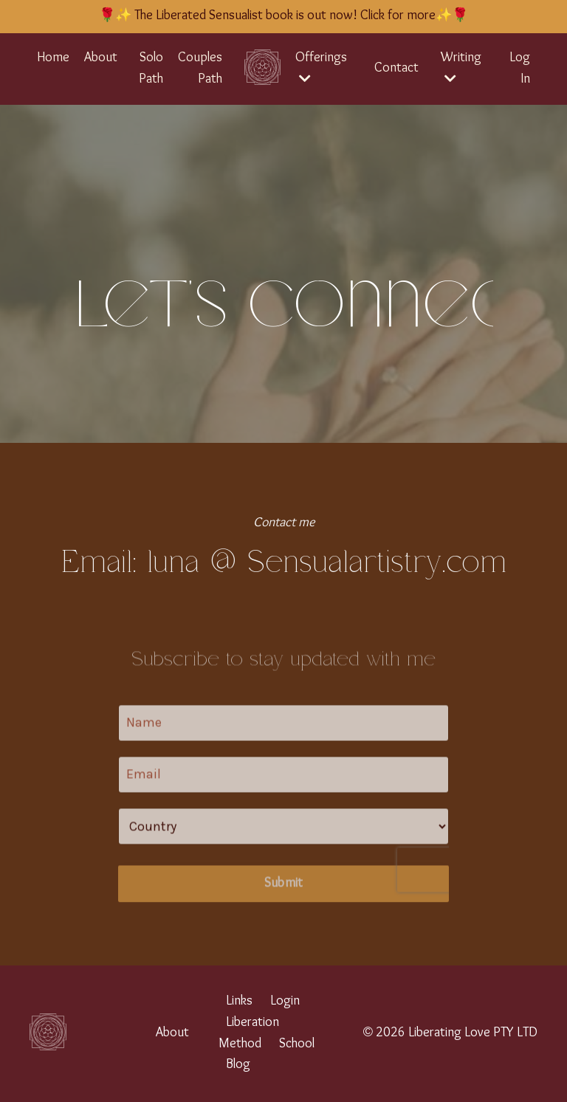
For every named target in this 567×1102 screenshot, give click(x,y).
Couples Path (200, 68)
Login (285, 1001)
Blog (238, 1064)
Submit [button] (283, 903)
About (100, 57)
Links (239, 1001)
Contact (396, 68)
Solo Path (151, 68)
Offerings (321, 67)
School (297, 1044)
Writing (461, 67)
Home (53, 57)
